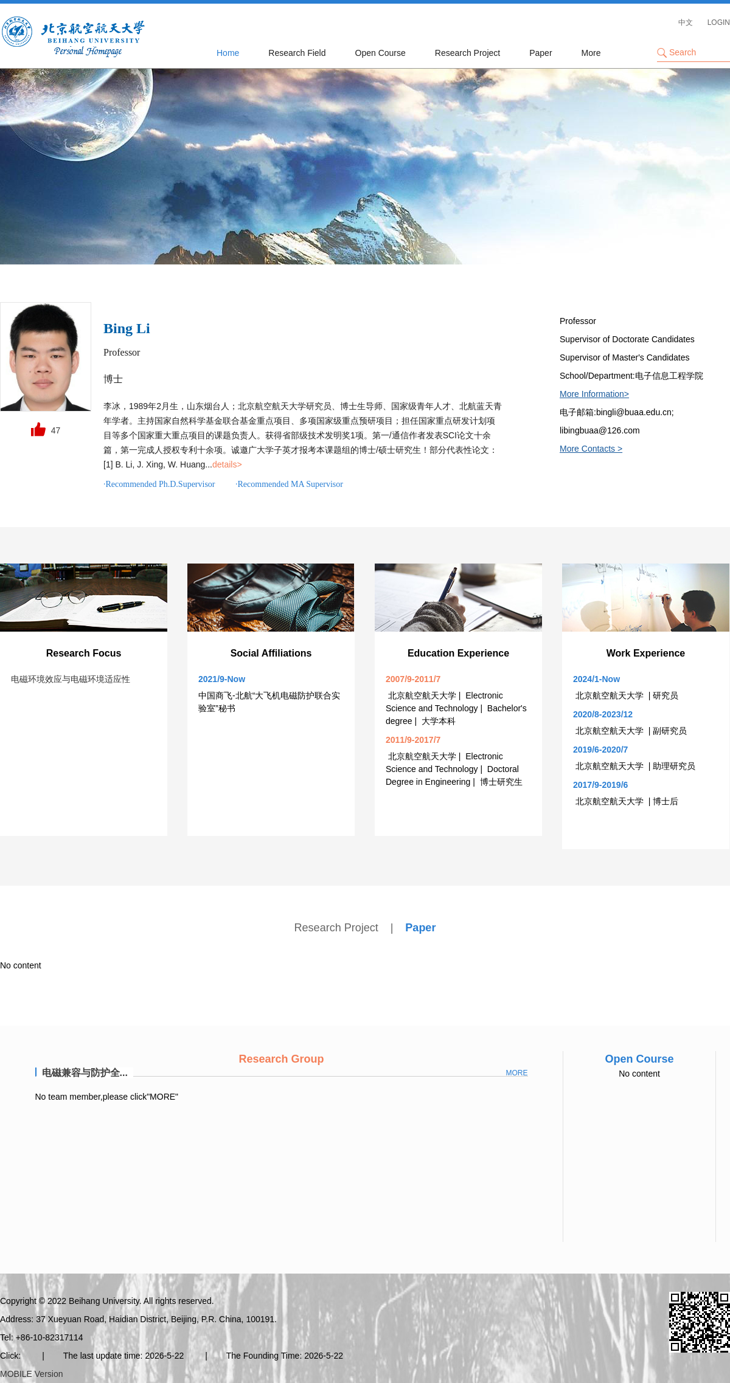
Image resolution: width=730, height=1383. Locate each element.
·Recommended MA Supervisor (289, 484)
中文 (685, 22)
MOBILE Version (31, 1374)
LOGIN (718, 22)
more (517, 1073)
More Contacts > (591, 449)
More (591, 53)
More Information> (594, 394)
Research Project (467, 53)
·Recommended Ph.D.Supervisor (159, 484)
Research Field (296, 53)
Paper (540, 53)
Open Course (380, 53)
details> (227, 464)
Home (228, 53)
